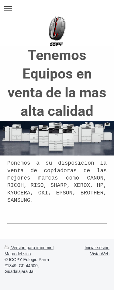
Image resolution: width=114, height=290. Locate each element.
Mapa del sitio (18, 253)
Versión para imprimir (29, 247)
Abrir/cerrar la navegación (57, 8)
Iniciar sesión (97, 247)
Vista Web (99, 253)
